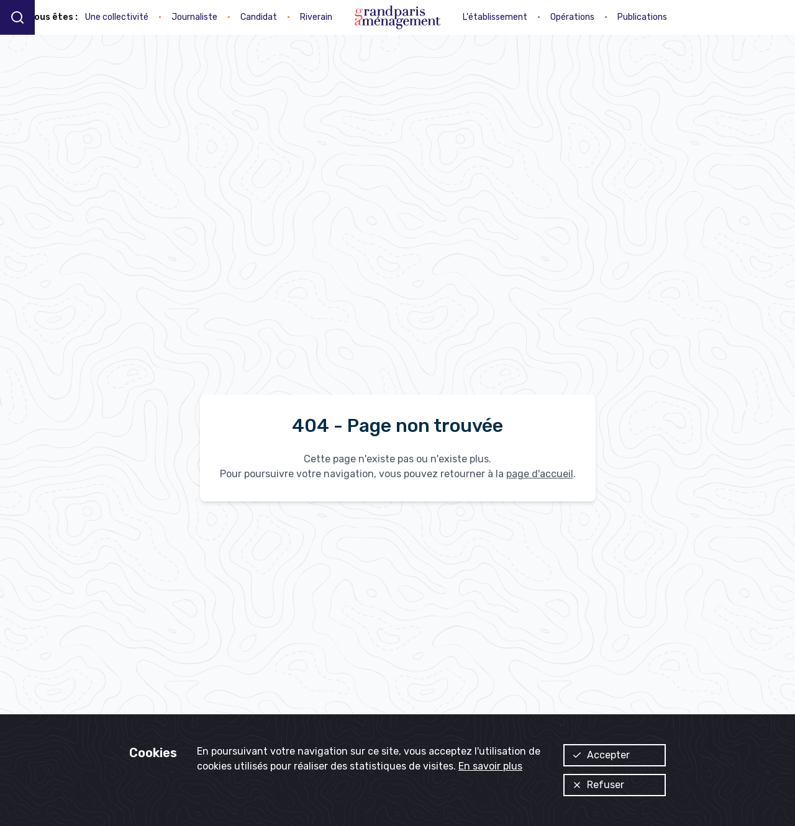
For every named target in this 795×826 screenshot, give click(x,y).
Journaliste (194, 17)
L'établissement (495, 17)
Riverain (316, 17)
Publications (642, 17)
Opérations (572, 17)
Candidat (258, 17)
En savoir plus (490, 766)
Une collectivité (116, 17)
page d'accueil (539, 474)
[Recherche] (17, 17)
